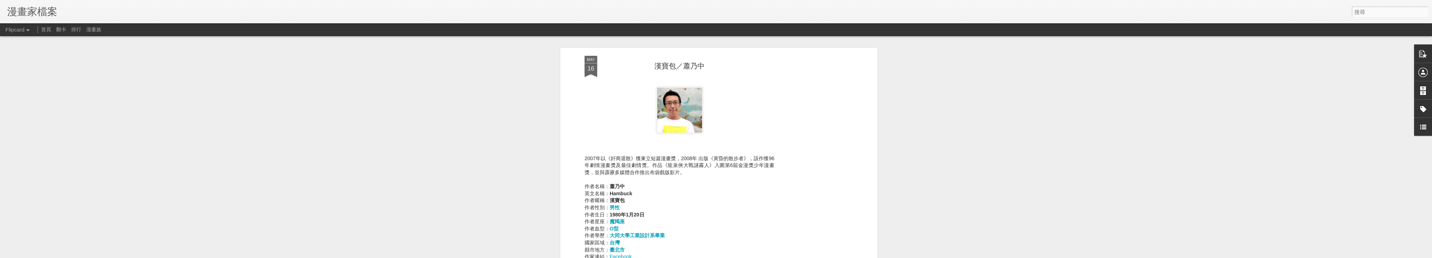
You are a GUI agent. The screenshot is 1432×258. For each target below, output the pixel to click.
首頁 (46, 29)
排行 (76, 29)
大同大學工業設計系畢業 (637, 137)
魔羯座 (617, 123)
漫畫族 (93, 29)
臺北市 (617, 151)
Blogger (815, 253)
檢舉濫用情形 (836, 253)
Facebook (621, 159)
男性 (615, 110)
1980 (685, 212)
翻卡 (61, 29)
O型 (614, 130)
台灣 (615, 145)
